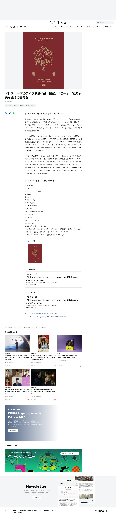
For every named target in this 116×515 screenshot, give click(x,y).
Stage (35, 512)
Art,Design (21, 512)
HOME (6, 329)
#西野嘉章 (33, 107)
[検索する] (92, 23)
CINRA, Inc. (102, 513)
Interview (76, 28)
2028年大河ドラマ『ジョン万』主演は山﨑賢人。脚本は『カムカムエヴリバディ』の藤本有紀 (17, 359)
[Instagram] (14, 28)
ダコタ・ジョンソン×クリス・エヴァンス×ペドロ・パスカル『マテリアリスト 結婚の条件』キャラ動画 (43, 359)
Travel (14, 514)
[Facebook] (17, 28)
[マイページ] (8, 23)
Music (10, 329)
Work (53, 512)
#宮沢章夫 (16, 107)
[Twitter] (11, 28)
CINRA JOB (108, 28)
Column (83, 28)
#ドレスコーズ (9, 107)
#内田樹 (22, 107)
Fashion (20, 514)
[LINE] (25, 28)
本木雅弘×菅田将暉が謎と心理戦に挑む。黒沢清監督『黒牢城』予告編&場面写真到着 (43, 393)
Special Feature (97, 28)
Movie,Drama (29, 512)
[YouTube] (21, 28)
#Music (27, 107)
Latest (57, 28)
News (62, 28)
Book (40, 512)
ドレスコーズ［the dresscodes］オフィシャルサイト (43, 315)
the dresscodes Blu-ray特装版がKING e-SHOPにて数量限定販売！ (47, 318)
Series (89, 28)
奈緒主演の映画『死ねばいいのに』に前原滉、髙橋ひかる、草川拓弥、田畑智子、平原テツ (17, 393)
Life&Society (46, 512)
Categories (69, 28)
